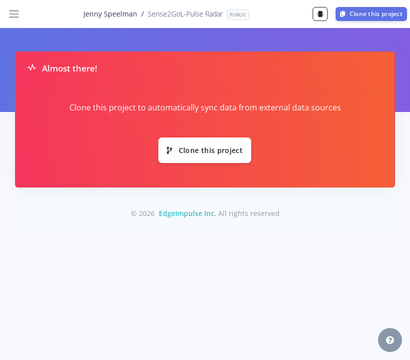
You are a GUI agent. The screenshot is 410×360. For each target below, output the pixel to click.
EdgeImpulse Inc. (187, 213)
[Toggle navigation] (14, 14)
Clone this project (371, 14)
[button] (390, 340)
